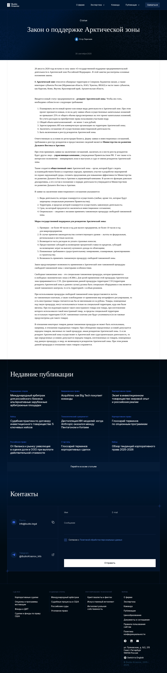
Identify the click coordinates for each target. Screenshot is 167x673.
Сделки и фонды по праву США (28, 614)
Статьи (83, 20)
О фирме (128, 597)
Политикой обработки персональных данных (101, 540)
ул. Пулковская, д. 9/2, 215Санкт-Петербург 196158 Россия (137, 650)
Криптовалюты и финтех (99, 597)
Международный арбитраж (65, 597)
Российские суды (59, 606)
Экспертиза (129, 602)
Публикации (130, 611)
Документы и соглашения (137, 620)
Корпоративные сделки (26, 597)
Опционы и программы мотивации (26, 603)
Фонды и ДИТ (22, 609)
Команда (128, 606)
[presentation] (84, 550)
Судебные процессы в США (65, 602)
